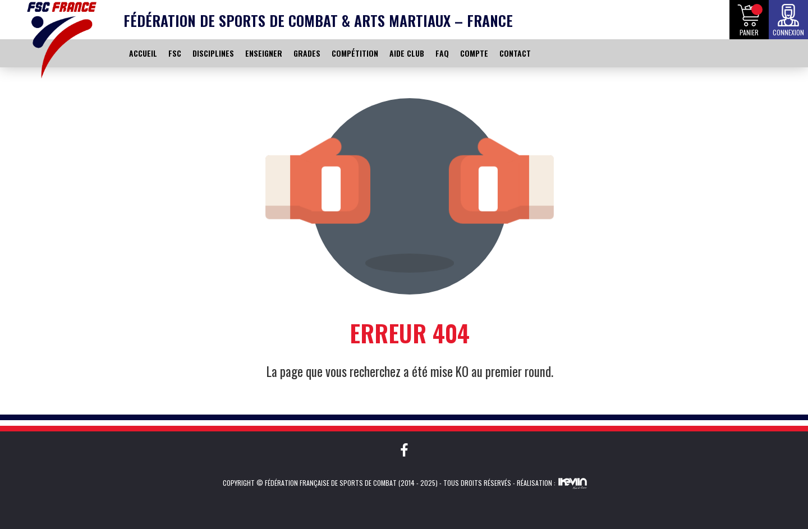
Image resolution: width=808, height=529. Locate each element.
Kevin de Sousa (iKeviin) (572, 483)
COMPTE (474, 53)
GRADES (306, 53)
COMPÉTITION (355, 53)
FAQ (442, 53)
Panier (749, 32)
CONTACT (515, 53)
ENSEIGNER (263, 53)
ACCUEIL (143, 53)
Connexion (788, 32)
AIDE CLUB (406, 53)
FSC (174, 53)
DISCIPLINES (213, 53)
